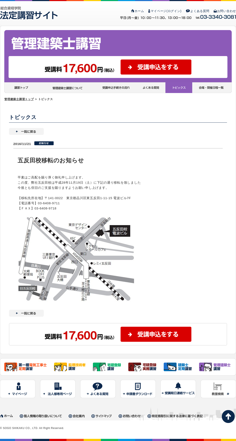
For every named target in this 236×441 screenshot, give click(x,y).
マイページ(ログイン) (165, 11)
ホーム (137, 11)
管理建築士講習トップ (19, 99)
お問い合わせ (225, 11)
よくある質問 (197, 11)
